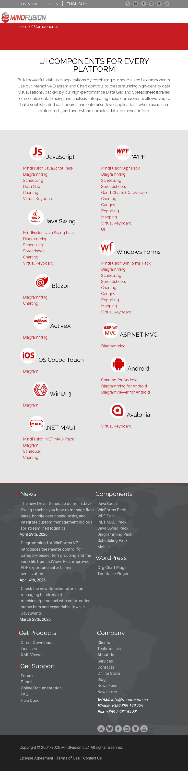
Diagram (30, 371)
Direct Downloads (37, 642)
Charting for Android (119, 380)
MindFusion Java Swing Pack (49, 232)
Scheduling (33, 180)
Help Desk (30, 700)
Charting (30, 192)
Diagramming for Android (124, 386)
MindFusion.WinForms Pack (126, 263)
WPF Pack (106, 516)
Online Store (108, 673)
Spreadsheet (34, 251)
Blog (101, 679)
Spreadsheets (113, 186)
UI (103, 229)
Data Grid (31, 186)
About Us (105, 654)
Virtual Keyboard (38, 198)
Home (24, 26)
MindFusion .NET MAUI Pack (48, 439)
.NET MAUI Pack (111, 522)
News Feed (107, 685)
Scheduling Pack (112, 540)
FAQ (24, 694)
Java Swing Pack (112, 528)
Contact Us (92, 758)
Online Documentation (41, 687)
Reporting (110, 211)
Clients (103, 642)
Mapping (109, 217)
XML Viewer (32, 654)
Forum (27, 675)
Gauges (108, 205)
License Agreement (36, 758)
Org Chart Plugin (112, 567)
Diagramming (35, 174)
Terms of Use (68, 758)
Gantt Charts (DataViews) (124, 192)
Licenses (29, 648)
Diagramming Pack (114, 534)
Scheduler (32, 451)
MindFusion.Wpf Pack (120, 168)
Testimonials (109, 648)
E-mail (26, 681)
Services (105, 661)
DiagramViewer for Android (125, 392)
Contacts (105, 667)
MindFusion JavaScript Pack (48, 168)
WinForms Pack (111, 509)
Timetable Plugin (112, 573)
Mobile (103, 546)
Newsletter (107, 691)
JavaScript (107, 503)
